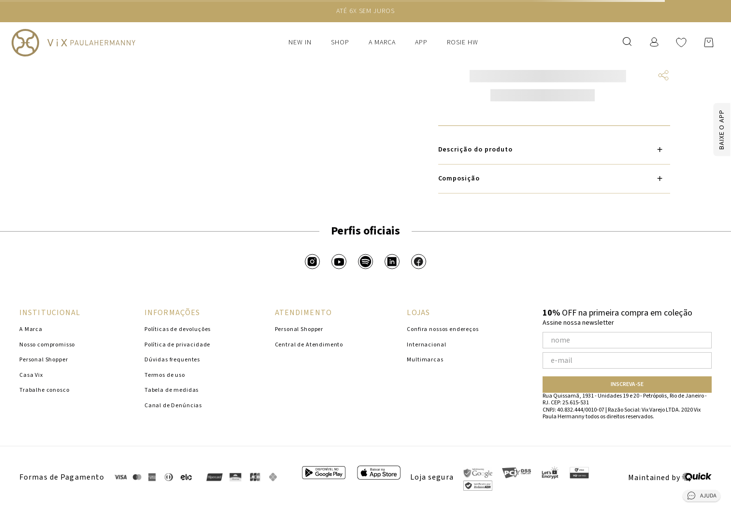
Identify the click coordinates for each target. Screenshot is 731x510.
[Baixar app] (704, 129)
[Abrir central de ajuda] (701, 497)
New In (300, 42)
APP (421, 42)
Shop (340, 42)
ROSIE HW (462, 42)
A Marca (382, 42)
